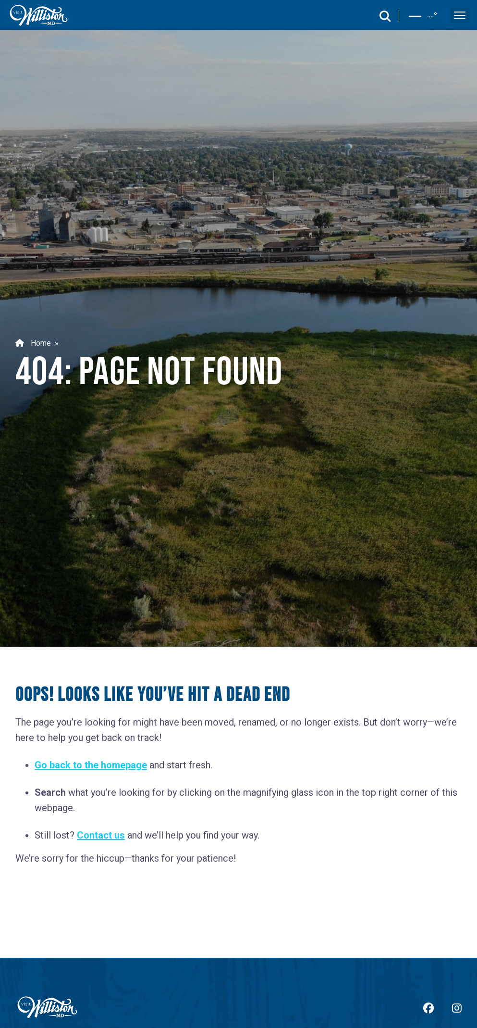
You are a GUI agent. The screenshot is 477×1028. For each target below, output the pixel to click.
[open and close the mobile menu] (459, 15)
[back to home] (39, 15)
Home (33, 343)
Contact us (101, 835)
